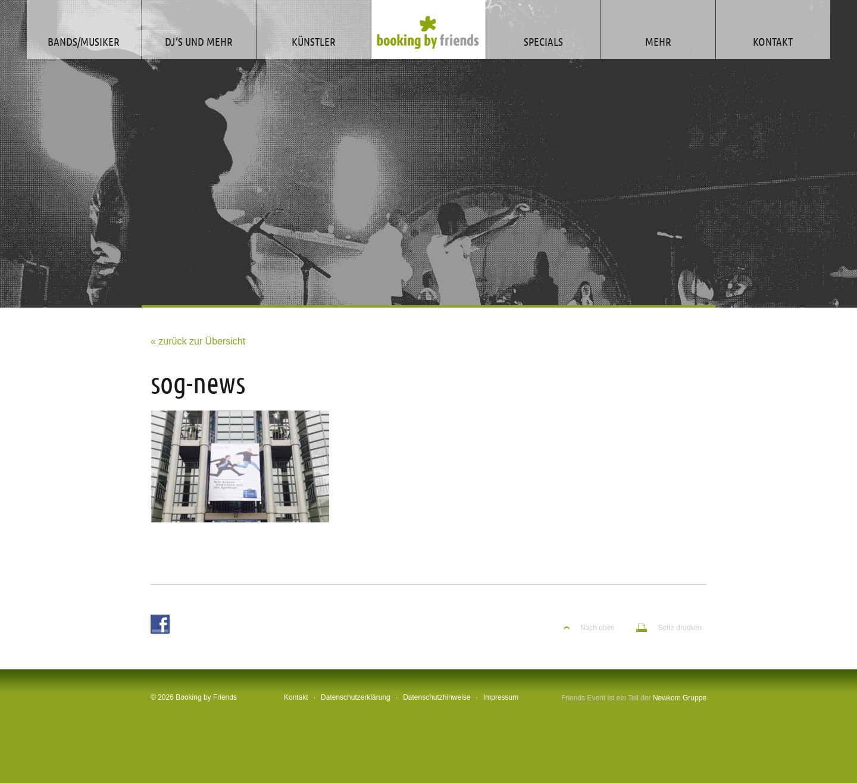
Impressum (500, 697)
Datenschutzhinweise (436, 697)
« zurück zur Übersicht (198, 341)
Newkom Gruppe (679, 698)
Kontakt (296, 697)
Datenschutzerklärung (355, 697)
